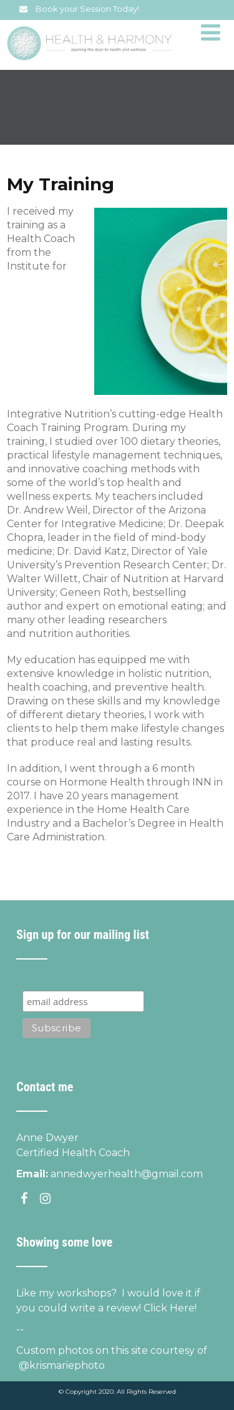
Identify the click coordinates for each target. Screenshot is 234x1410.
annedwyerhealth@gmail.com (127, 1174)
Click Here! (170, 1308)
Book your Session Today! (87, 9)
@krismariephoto (60, 1365)
